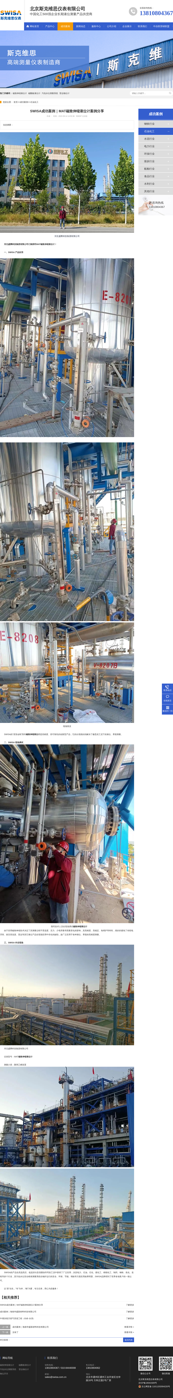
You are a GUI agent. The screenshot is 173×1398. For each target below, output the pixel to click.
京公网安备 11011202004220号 (154, 1386)
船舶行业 (149, 168)
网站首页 (34, 26)
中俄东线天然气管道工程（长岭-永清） (17, 1318)
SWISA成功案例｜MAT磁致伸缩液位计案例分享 (21, 1305)
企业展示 (127, 26)
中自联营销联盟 (161, 26)
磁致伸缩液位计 (20, 93)
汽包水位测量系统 (50, 93)
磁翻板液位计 (34, 93)
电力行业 (149, 146)
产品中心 (49, 26)
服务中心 (96, 26)
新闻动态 (80, 26)
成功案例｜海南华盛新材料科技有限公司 (18, 1311)
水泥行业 (149, 138)
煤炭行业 (149, 161)
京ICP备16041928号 (147, 1383)
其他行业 (149, 191)
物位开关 (4, 1373)
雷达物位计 (64, 93)
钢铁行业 (149, 123)
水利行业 (149, 183)
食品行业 (149, 176)
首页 (16, 102)
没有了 (15, 1332)
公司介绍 (111, 26)
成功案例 (65, 26)
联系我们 (142, 26)
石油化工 (34, 102)
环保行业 (149, 153)
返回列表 (129, 1340)
